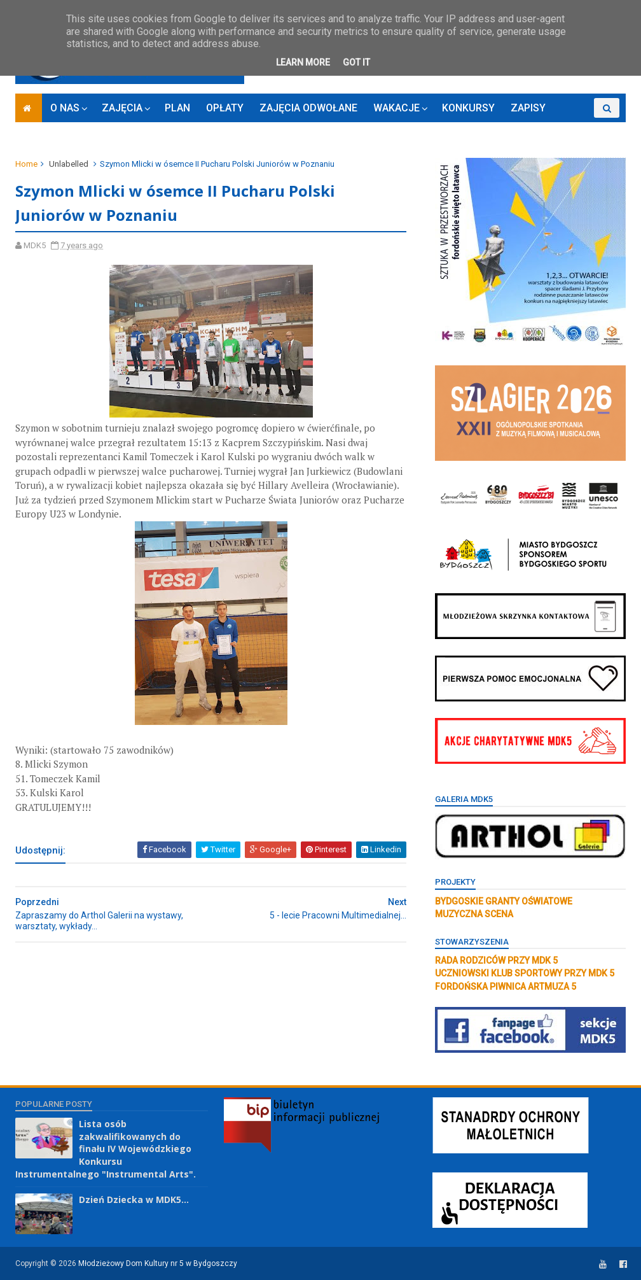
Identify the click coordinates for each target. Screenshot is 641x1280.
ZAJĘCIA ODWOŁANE (308, 108)
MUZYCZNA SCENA (474, 914)
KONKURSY (468, 108)
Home (26, 164)
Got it (356, 62)
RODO (575, 128)
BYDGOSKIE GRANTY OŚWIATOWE (503, 901)
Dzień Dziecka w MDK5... (134, 1199)
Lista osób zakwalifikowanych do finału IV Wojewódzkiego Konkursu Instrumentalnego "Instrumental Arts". (105, 1148)
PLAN (177, 108)
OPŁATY (225, 108)
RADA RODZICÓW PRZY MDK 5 (496, 960)
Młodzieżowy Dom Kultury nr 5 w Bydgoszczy (157, 1263)
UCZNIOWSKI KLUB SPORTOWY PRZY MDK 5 (524, 973)
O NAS (64, 108)
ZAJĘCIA (122, 108)
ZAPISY (528, 108)
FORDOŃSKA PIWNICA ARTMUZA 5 (505, 986)
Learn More (303, 62)
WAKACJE (396, 108)
